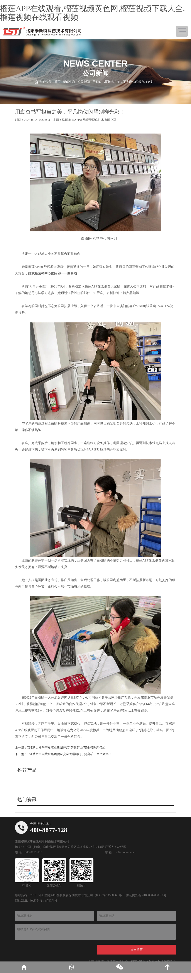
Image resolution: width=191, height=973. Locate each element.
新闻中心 (69, 82)
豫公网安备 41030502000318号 (146, 895)
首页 (57, 82)
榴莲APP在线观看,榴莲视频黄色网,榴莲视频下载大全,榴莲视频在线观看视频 (92, 13)
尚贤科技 (51, 900)
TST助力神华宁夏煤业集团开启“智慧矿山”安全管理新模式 (66, 747)
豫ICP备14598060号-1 (109, 895)
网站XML (21, 900)
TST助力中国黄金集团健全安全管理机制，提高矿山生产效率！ (69, 754)
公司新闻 (84, 82)
